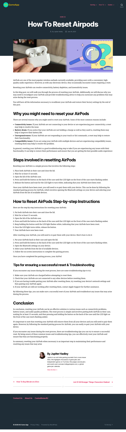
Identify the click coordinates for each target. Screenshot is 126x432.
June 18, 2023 (71, 34)
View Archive (52, 372)
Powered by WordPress (50, 427)
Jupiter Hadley (58, 34)
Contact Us (18, 400)
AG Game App (24, 427)
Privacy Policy (35, 427)
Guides (110, 6)
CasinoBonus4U (44, 400)
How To (101, 6)
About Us (30, 400)
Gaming (92, 6)
